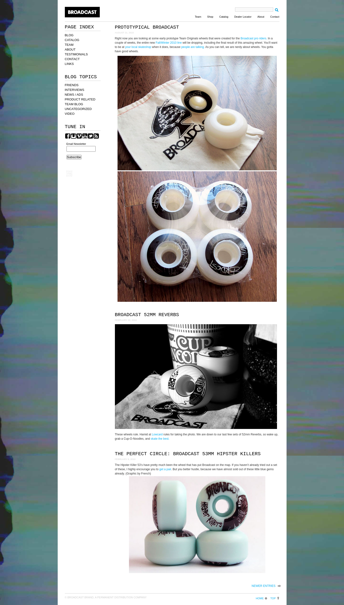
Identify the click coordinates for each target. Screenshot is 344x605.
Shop (210, 16)
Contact (274, 16)
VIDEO (70, 113)
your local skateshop (138, 47)
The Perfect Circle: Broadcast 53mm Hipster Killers (188, 454)
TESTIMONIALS (76, 54)
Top (273, 598)
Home (260, 598)
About (260, 16)
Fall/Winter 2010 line (169, 42)
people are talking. (193, 47)
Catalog (223, 16)
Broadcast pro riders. (254, 38)
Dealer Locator (243, 16)
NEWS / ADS (74, 94)
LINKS (69, 64)
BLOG (69, 35)
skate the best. (160, 438)
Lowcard (157, 434)
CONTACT (72, 59)
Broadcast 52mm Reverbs (147, 315)
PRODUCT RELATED (80, 99)
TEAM (69, 45)
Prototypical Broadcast (147, 27)
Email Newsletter (76, 144)
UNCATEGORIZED (78, 109)
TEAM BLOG (74, 104)
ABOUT (70, 49)
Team (198, 16)
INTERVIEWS (74, 90)
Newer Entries (263, 585)
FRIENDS (72, 85)
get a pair (165, 469)
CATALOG (72, 40)
